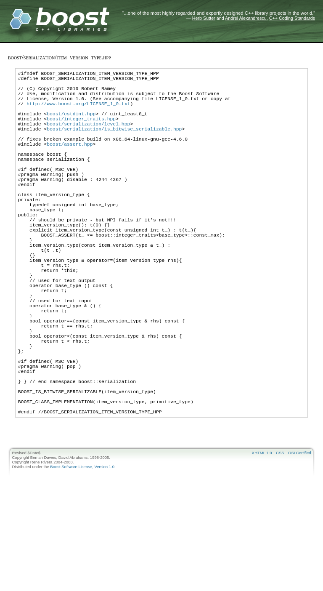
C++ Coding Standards (292, 18)
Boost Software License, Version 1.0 (82, 552)
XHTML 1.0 (262, 538)
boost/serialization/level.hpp (88, 137)
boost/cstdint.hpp (71, 125)
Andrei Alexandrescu (246, 18)
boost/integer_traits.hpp (81, 131)
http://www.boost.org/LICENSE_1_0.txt (78, 112)
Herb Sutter (203, 18)
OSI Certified (299, 538)
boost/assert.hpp (70, 163)
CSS (280, 538)
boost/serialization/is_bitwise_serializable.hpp (114, 144)
